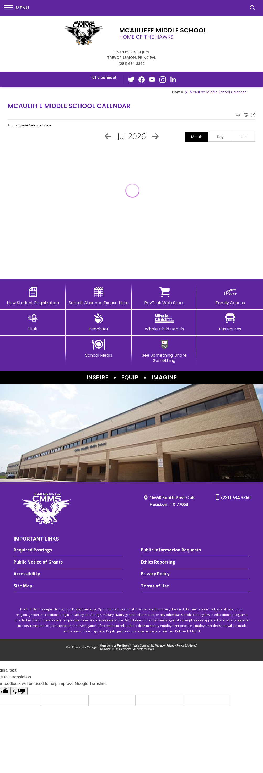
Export (253, 115)
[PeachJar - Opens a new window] (98, 322)
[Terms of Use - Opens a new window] (195, 586)
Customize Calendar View (31, 125)
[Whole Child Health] (164, 322)
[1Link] (33, 322)
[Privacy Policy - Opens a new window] (195, 574)
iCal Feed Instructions (238, 115)
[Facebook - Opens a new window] (141, 79)
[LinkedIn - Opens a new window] (173, 79)
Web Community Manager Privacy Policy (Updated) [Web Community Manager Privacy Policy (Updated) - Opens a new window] (165, 645)
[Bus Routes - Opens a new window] (230, 322)
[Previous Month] (108, 136)
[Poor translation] (19, 691)
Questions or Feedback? (115, 645)
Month (196, 136)
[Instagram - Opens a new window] (162, 79)
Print (246, 115)
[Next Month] (155, 136)
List (244, 136)
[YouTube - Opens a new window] (152, 79)
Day (220, 136)
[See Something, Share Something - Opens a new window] (164, 351)
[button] (16, 8)
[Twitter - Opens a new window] (131, 79)
